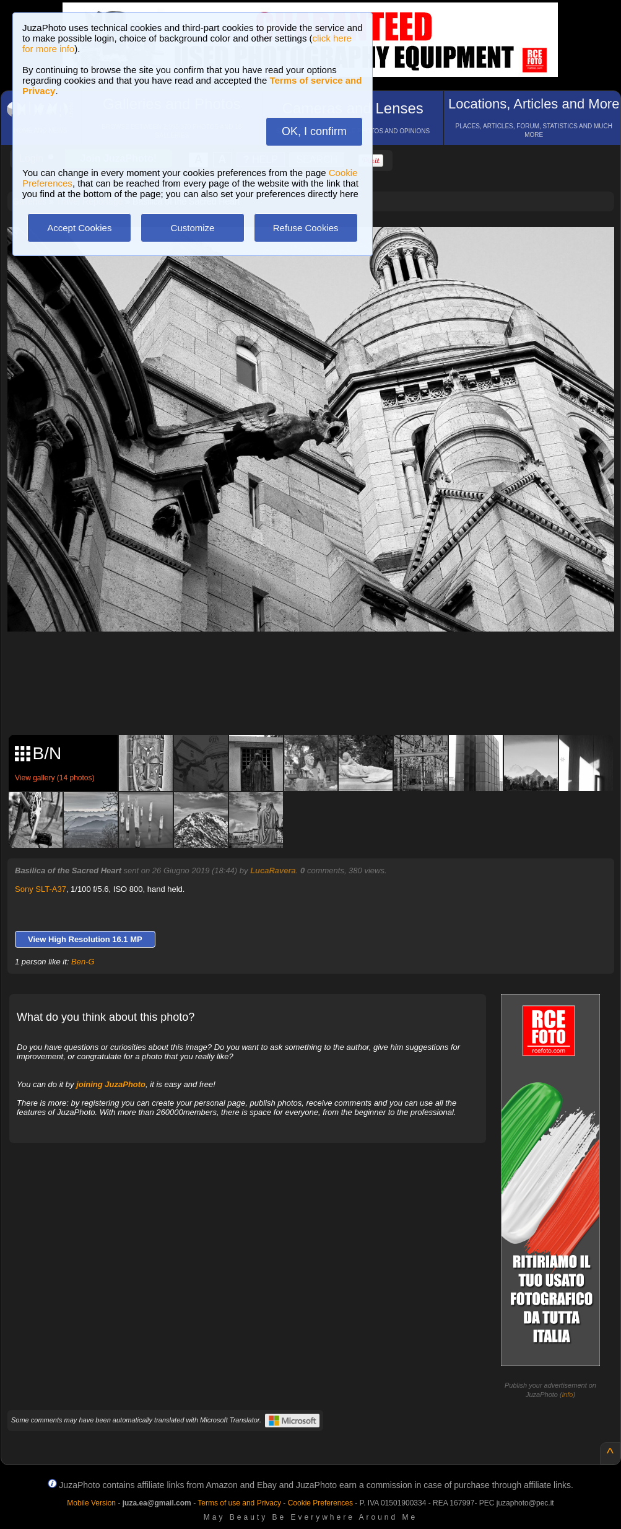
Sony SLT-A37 (40, 889)
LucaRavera (273, 870)
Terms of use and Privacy (239, 1503)
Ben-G (83, 961)
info (567, 1394)
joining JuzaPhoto (110, 1084)
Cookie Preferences (320, 1503)
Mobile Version (91, 1503)
